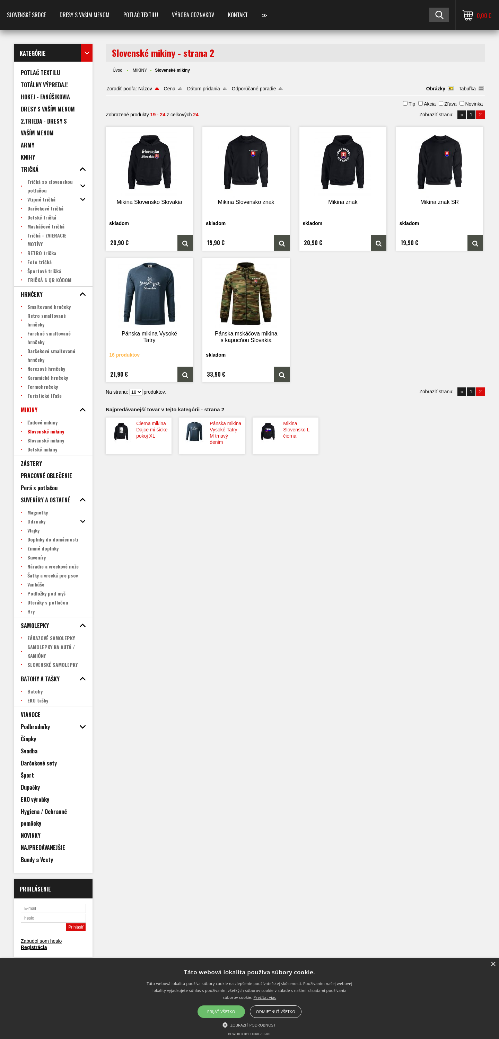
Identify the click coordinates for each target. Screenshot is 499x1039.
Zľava (450, 104)
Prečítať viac (264, 997)
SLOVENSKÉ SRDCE (26, 15)
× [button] (493, 964)
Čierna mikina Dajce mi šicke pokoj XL (151, 430)
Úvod (117, 70)
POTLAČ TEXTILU (140, 15)
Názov (145, 88)
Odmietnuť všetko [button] (275, 1011)
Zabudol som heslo (41, 941)
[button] (249, 1024)
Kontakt (238, 15)
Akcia (430, 104)
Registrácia (34, 947)
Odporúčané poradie (254, 88)
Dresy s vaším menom (85, 15)
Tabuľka (467, 88)
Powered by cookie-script (249, 1034)
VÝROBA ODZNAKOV (193, 15)
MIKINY (140, 70)
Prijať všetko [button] (221, 1011)
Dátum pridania (203, 88)
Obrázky (435, 88)
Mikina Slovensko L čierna (296, 430)
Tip (412, 104)
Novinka (474, 104)
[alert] (249, 998)
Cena (169, 88)
